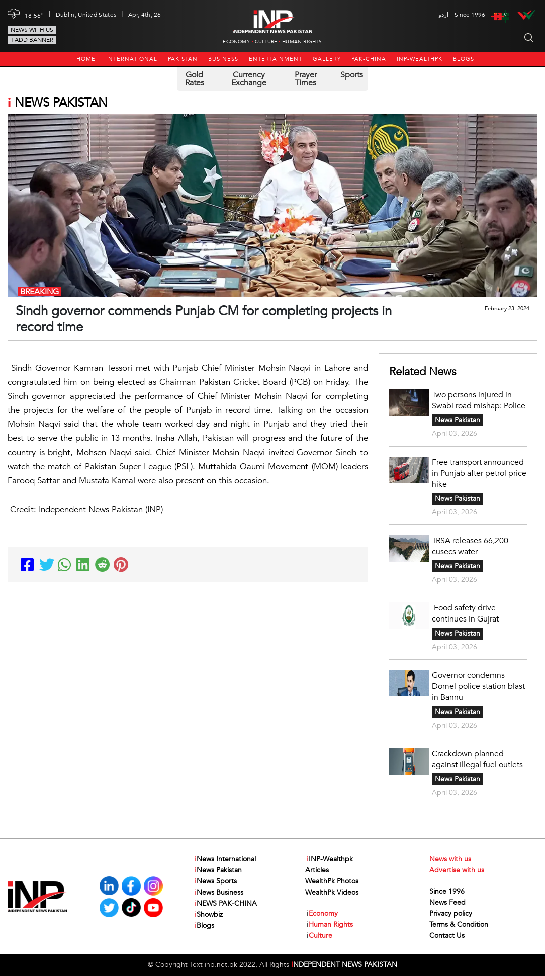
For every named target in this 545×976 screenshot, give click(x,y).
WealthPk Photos (331, 881)
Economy (236, 41)
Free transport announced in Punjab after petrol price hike (479, 473)
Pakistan (183, 59)
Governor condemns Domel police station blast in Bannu (478, 686)
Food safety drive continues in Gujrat (465, 613)
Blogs (463, 59)
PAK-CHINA (368, 59)
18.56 (34, 15)
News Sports (215, 881)
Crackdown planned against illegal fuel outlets (477, 759)
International (131, 59)
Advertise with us (456, 870)
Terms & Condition (458, 924)
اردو (443, 15)
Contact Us (447, 935)
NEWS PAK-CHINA (225, 903)
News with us (32, 30)
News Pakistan (457, 420)
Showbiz (208, 914)
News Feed (447, 902)
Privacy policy (450, 913)
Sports (351, 74)
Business (223, 59)
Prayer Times (306, 78)
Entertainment (275, 59)
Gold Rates (194, 78)
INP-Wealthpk (419, 59)
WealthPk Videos (331, 892)
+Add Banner (32, 40)
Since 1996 (447, 891)
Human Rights (302, 41)
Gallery (327, 59)
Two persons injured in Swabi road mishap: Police (478, 400)
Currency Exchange (248, 78)
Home (86, 59)
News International (224, 859)
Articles (317, 870)
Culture (266, 41)
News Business (218, 892)
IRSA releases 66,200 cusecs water (470, 546)
